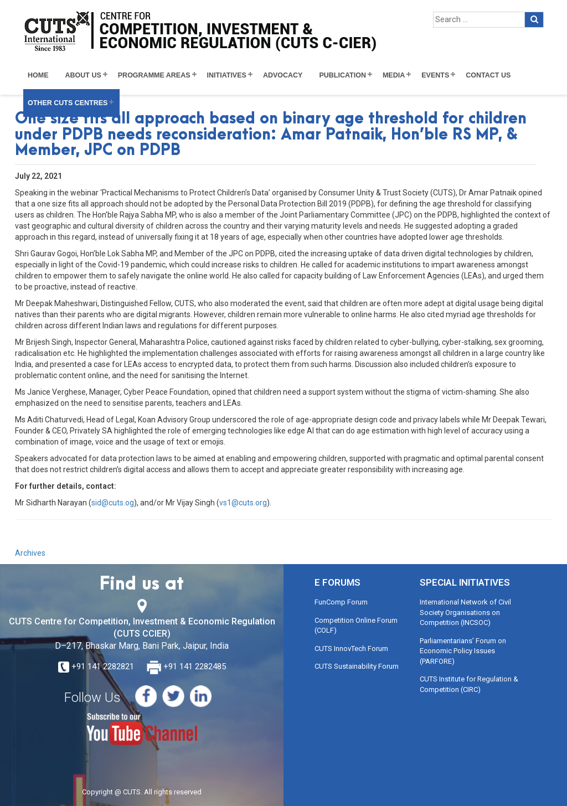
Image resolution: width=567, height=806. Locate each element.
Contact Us (488, 75)
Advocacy (283, 75)
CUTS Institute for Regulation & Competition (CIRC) (469, 684)
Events (435, 75)
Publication (342, 75)
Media (394, 75)
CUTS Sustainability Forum (357, 666)
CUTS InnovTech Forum (351, 648)
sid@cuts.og (112, 502)
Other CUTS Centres (67, 103)
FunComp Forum (341, 602)
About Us (83, 75)
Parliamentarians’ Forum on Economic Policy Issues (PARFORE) (463, 651)
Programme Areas (154, 75)
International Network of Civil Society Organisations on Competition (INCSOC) (465, 612)
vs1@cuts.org (243, 502)
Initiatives (226, 75)
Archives (30, 553)
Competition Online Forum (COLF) (356, 625)
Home (38, 75)
